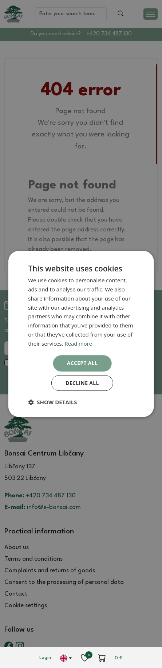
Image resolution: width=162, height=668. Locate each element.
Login (45, 657)
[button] (52, 402)
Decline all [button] (82, 382)
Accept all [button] (82, 362)
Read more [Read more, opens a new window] (79, 343)
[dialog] (81, 334)
